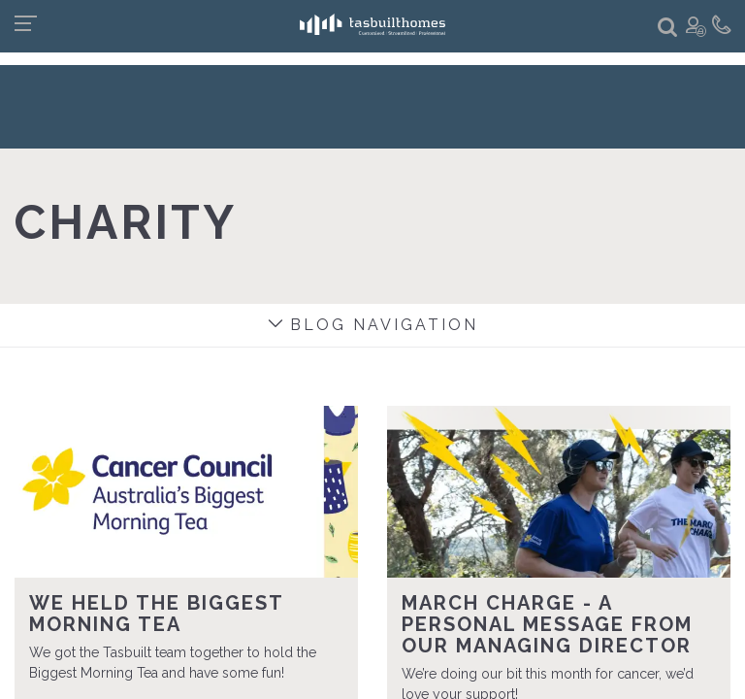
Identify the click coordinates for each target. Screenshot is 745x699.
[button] (667, 28)
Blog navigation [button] (373, 325)
